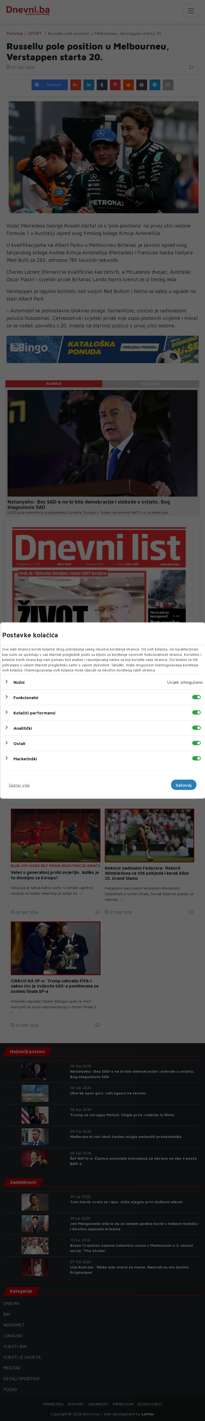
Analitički (22, 727)
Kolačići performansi (34, 712)
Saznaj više (19, 784)
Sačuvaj (184, 784)
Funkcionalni (25, 697)
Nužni (19, 681)
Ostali (19, 743)
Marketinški (25, 758)
